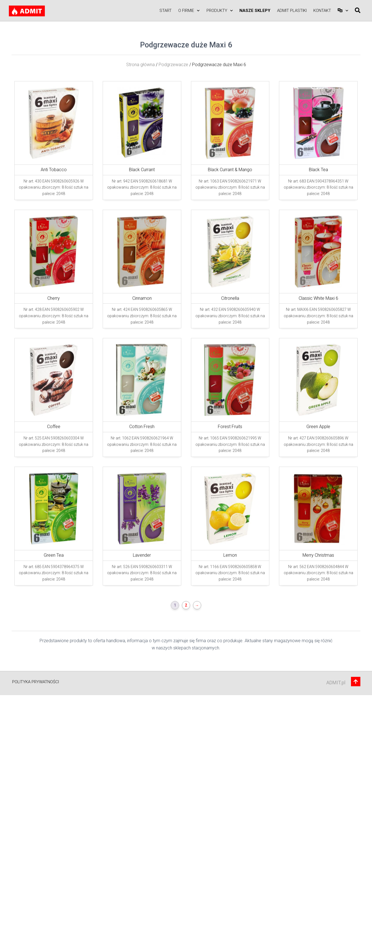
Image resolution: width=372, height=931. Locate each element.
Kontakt (322, 10)
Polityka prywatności (35, 681)
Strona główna (140, 135)
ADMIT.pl (335, 682)
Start (165, 10)
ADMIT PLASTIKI (292, 10)
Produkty (219, 10)
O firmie (189, 10)
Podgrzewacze (173, 135)
